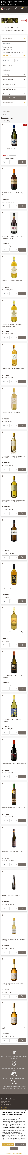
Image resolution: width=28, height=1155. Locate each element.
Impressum (8, 1153)
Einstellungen (20, 1144)
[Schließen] (26, 1111)
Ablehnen (14, 1148)
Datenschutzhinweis (17, 1153)
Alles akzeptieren (8, 1144)
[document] (14, 1127)
